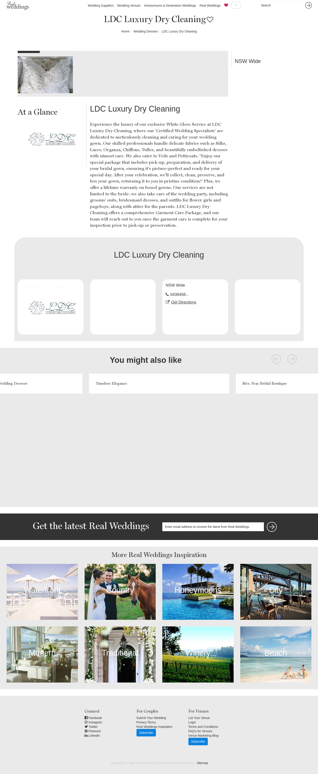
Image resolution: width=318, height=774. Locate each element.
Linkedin (92, 735)
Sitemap (202, 763)
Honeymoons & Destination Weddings (170, 5)
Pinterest (93, 731)
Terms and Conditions (203, 726)
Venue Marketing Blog (203, 735)
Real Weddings (210, 5)
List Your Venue (199, 718)
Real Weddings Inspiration (154, 726)
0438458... (179, 294)
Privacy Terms (146, 722)
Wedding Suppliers (101, 5)
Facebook (93, 718)
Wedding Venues (129, 5)
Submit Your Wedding (151, 718)
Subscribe (146, 732)
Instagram (93, 722)
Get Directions (183, 302)
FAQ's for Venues (200, 731)
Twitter (91, 726)
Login (192, 722)
